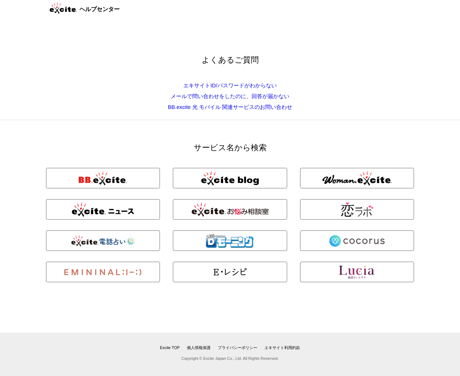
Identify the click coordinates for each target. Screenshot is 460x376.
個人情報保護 (199, 347)
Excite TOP (170, 347)
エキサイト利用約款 (282, 347)
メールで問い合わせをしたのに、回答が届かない (230, 96)
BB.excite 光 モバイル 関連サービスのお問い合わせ (230, 107)
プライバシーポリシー (237, 347)
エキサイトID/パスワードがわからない (229, 85)
